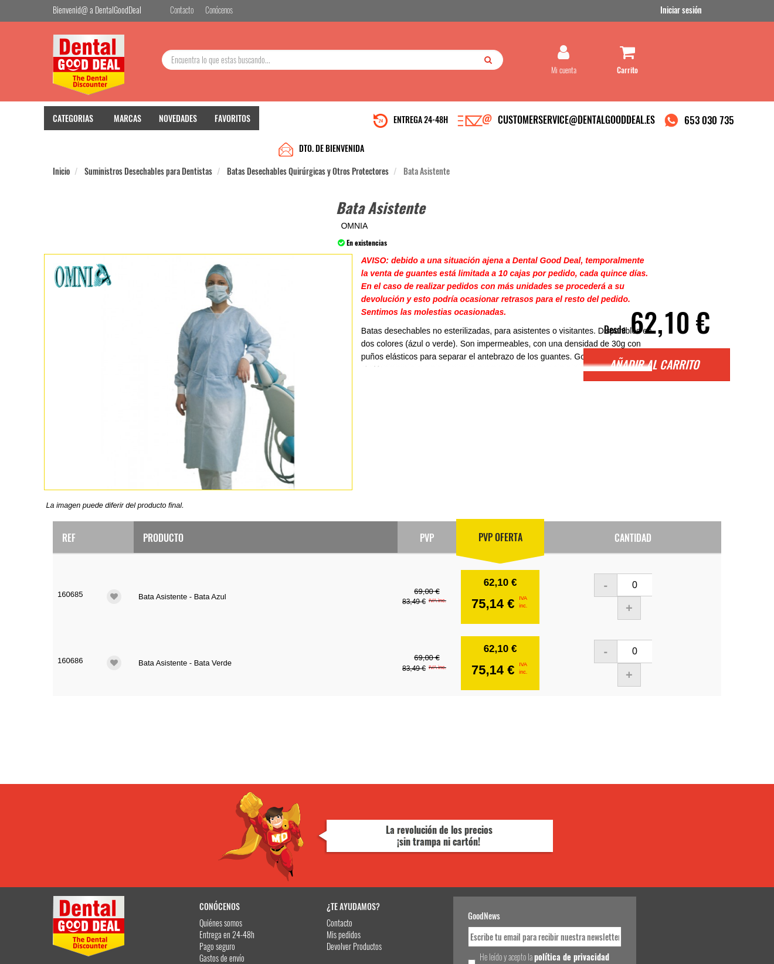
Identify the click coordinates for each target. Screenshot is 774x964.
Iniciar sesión (700, 11)
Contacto (294, 820)
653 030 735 (709, 125)
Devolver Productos (309, 843)
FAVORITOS (232, 123)
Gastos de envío (189, 855)
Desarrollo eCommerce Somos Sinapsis (97, 953)
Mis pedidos (298, 832)
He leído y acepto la (468, 859)
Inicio (61, 147)
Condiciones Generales (531, 945)
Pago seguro (185, 843)
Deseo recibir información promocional (473, 880)
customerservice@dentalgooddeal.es (423, 945)
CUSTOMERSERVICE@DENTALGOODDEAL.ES (576, 125)
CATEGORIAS (73, 123)
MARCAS (127, 123)
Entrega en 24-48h (194, 832)
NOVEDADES (178, 123)
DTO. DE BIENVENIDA (331, 124)
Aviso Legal (484, 945)
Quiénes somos (188, 820)
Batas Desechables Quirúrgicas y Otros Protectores (308, 147)
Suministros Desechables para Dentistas (148, 147)
